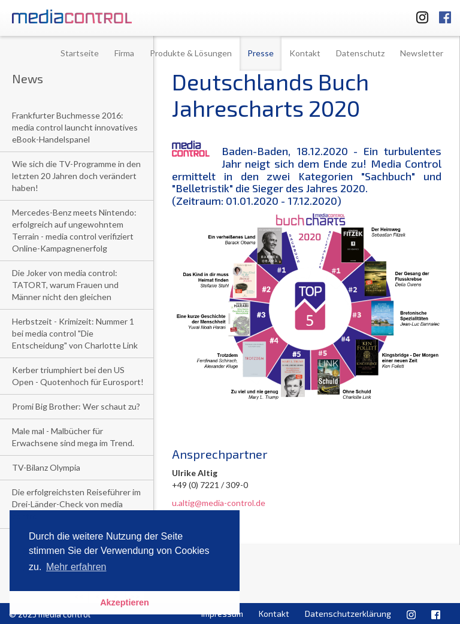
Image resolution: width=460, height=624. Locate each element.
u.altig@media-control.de (218, 503)
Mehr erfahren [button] (76, 567)
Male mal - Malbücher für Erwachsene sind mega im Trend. (73, 437)
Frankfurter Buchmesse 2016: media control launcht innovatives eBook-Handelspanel (75, 127)
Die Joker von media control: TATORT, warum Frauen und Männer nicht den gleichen (65, 285)
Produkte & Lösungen (191, 53)
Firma (124, 53)
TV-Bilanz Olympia (46, 467)
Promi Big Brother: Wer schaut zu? (76, 406)
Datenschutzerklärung (348, 613)
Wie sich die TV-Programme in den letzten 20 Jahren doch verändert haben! (76, 176)
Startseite (79, 53)
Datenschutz (360, 53)
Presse (260, 53)
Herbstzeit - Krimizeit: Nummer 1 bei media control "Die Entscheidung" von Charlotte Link (75, 333)
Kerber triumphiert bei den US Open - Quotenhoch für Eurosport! (78, 376)
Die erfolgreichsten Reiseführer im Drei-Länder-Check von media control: (76, 504)
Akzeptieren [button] (124, 602)
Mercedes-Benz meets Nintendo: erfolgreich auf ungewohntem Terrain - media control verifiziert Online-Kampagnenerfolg (74, 230)
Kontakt (304, 53)
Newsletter (421, 53)
